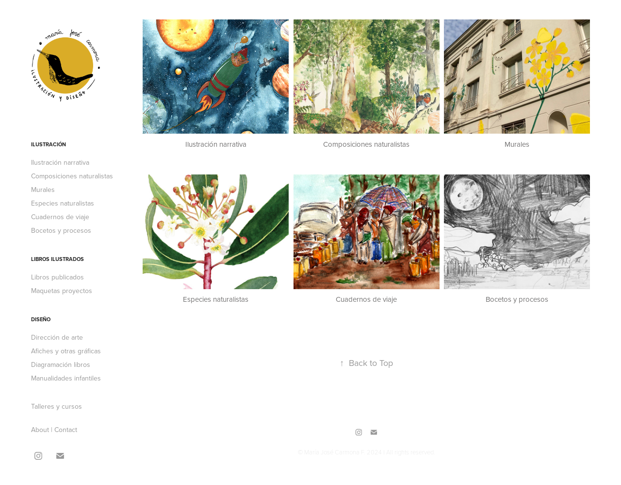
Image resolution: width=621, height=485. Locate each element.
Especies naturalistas (62, 203)
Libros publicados (57, 277)
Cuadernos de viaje (60, 217)
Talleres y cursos (56, 406)
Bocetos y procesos (61, 230)
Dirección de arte (57, 337)
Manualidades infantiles (66, 378)
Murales (43, 189)
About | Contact (54, 429)
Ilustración (48, 144)
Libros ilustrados (57, 259)
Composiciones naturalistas (72, 176)
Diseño (40, 319)
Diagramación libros (60, 364)
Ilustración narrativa (60, 162)
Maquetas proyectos (61, 290)
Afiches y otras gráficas (66, 351)
